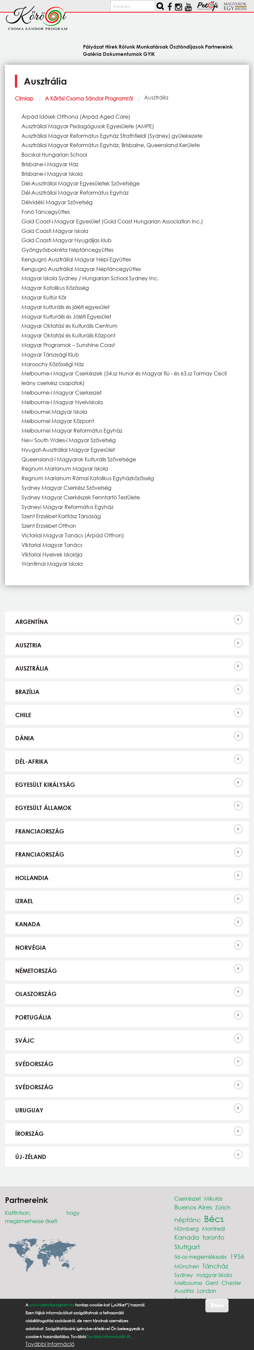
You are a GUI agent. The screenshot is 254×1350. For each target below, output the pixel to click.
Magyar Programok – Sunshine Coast (68, 344)
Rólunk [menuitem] (127, 46)
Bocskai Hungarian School (54, 154)
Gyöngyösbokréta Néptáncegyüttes (67, 249)
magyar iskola (214, 1274)
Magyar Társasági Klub (50, 354)
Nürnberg (186, 1228)
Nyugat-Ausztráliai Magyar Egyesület (68, 449)
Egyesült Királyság (45, 784)
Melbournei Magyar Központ (57, 420)
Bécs (214, 1218)
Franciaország (39, 831)
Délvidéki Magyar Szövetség (57, 202)
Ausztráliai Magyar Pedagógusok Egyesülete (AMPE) (87, 126)
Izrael (24, 901)
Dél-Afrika (31, 761)
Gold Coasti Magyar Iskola (54, 230)
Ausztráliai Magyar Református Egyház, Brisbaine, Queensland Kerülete (110, 144)
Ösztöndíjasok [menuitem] (186, 46)
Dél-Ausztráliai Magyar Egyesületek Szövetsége (80, 183)
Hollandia (31, 877)
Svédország (34, 1063)
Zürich (223, 1207)
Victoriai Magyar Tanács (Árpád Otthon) (72, 535)
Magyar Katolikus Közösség (55, 287)
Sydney (183, 1274)
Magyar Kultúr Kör (43, 297)
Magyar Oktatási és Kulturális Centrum (69, 325)
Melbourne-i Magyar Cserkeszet (61, 392)
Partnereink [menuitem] (219, 46)
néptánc (187, 1219)
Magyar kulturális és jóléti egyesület (65, 306)
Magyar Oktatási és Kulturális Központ (68, 335)
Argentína (31, 621)
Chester (231, 1282)
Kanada (27, 924)
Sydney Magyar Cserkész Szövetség (66, 487)
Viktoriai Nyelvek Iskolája (51, 554)
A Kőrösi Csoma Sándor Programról (89, 98)
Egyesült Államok (43, 807)
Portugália (33, 1017)
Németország (36, 970)
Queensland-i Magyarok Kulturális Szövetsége (78, 459)
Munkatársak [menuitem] (152, 46)
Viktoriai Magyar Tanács (51, 544)
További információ (49, 1344)
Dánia (24, 738)
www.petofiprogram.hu (51, 1305)
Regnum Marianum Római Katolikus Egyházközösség (87, 478)
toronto (213, 1237)
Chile (23, 714)
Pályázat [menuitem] (93, 46)
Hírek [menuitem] (111, 46)
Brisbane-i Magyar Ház (49, 164)
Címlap (24, 98)
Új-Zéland (30, 1156)
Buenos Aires (193, 1207)
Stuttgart (187, 1247)
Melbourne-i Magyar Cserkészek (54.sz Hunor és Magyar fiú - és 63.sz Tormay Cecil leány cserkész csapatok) (124, 378)
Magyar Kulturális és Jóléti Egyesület (66, 316)
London (206, 1290)
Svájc (24, 1040)
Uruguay (29, 1110)
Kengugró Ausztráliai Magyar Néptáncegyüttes (81, 268)
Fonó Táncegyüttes (45, 211)
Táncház (215, 1266)
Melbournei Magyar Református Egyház (71, 430)
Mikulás (213, 1198)
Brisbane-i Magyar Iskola (52, 173)
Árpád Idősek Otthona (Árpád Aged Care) (75, 116)
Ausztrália (31, 668)
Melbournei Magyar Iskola (54, 411)
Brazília (27, 691)
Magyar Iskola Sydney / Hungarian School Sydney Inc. (89, 278)
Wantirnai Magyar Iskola (52, 563)
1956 (237, 1256)
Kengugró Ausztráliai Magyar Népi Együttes (76, 259)
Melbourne (188, 1282)
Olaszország (36, 993)
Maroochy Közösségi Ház (52, 364)
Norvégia (30, 947)
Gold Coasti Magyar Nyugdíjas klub (66, 240)
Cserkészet (187, 1198)
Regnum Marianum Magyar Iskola (64, 468)
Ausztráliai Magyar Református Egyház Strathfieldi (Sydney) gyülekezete (111, 135)
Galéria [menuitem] (92, 54)
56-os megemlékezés (200, 1256)
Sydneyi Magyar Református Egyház (67, 506)
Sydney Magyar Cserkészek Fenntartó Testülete (80, 497)
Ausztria (28, 645)
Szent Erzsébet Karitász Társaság (61, 516)
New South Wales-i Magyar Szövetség (68, 440)
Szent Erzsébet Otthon (48, 525)
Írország (29, 1133)
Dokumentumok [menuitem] (122, 54)
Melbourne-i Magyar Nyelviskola (62, 402)
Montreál (213, 1228)
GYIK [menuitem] (149, 54)
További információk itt (108, 1336)
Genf (211, 1282)
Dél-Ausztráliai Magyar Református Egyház (75, 192)
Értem (217, 1305)
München (186, 1266)
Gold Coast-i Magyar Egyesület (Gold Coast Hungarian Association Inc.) (112, 221)
